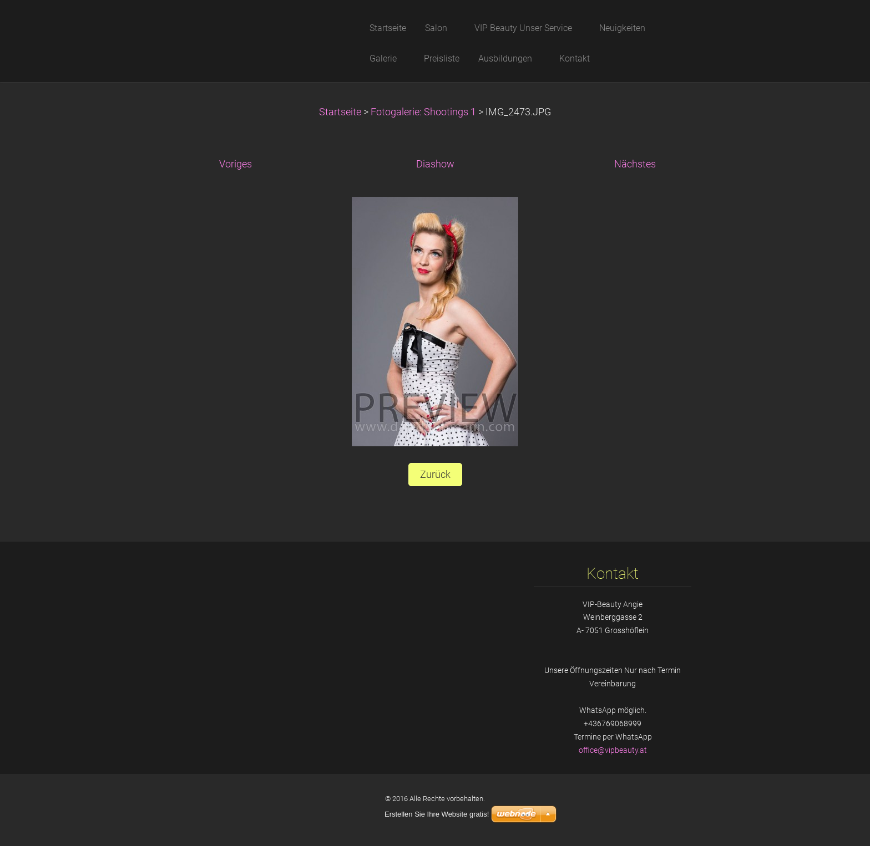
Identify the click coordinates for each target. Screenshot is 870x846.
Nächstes (635, 164)
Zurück (435, 474)
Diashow (435, 164)
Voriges (235, 164)
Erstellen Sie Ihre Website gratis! (437, 814)
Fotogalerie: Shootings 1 (423, 112)
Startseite (340, 112)
